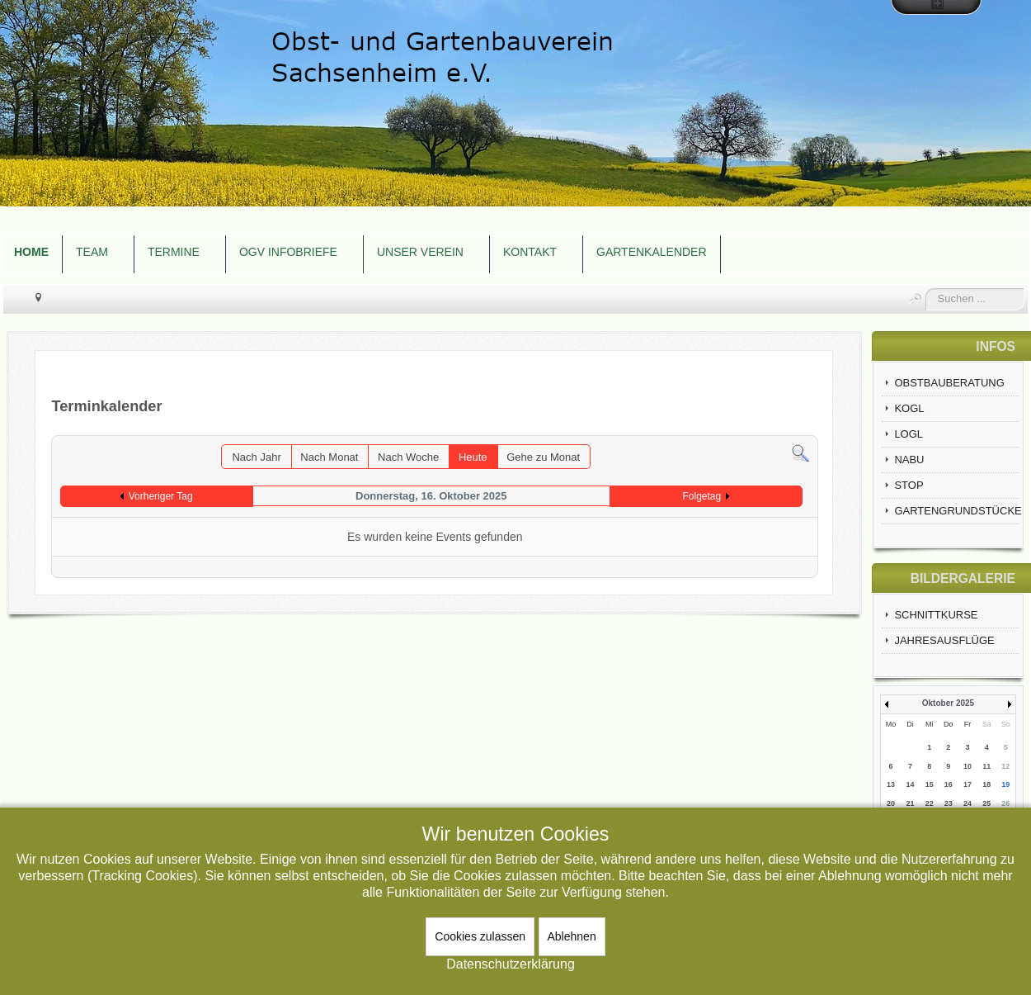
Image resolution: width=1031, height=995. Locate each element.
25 (986, 803)
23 (948, 803)
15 (929, 784)
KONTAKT (530, 251)
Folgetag (701, 496)
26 (1005, 803)
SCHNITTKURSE (935, 615)
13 (891, 784)
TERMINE (174, 251)
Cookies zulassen (480, 936)
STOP (908, 485)
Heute (473, 457)
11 (986, 766)
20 (891, 803)
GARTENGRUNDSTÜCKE (956, 511)
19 (1005, 784)
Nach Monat (329, 457)
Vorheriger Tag (161, 496)
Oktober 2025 (948, 703)
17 (967, 784)
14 (910, 784)
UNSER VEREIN (420, 251)
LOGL (908, 434)
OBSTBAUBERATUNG (949, 383)
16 (948, 784)
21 (910, 803)
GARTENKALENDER (651, 251)
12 (1005, 766)
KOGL (909, 408)
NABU (909, 459)
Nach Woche (408, 457)
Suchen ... (925, 288)
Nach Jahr (256, 457)
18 (986, 784)
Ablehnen (572, 936)
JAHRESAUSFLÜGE (944, 640)
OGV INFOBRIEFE (288, 251)
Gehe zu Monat (543, 457)
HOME (31, 251)
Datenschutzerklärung (510, 964)
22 (929, 803)
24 (967, 803)
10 (967, 766)
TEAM (92, 251)
